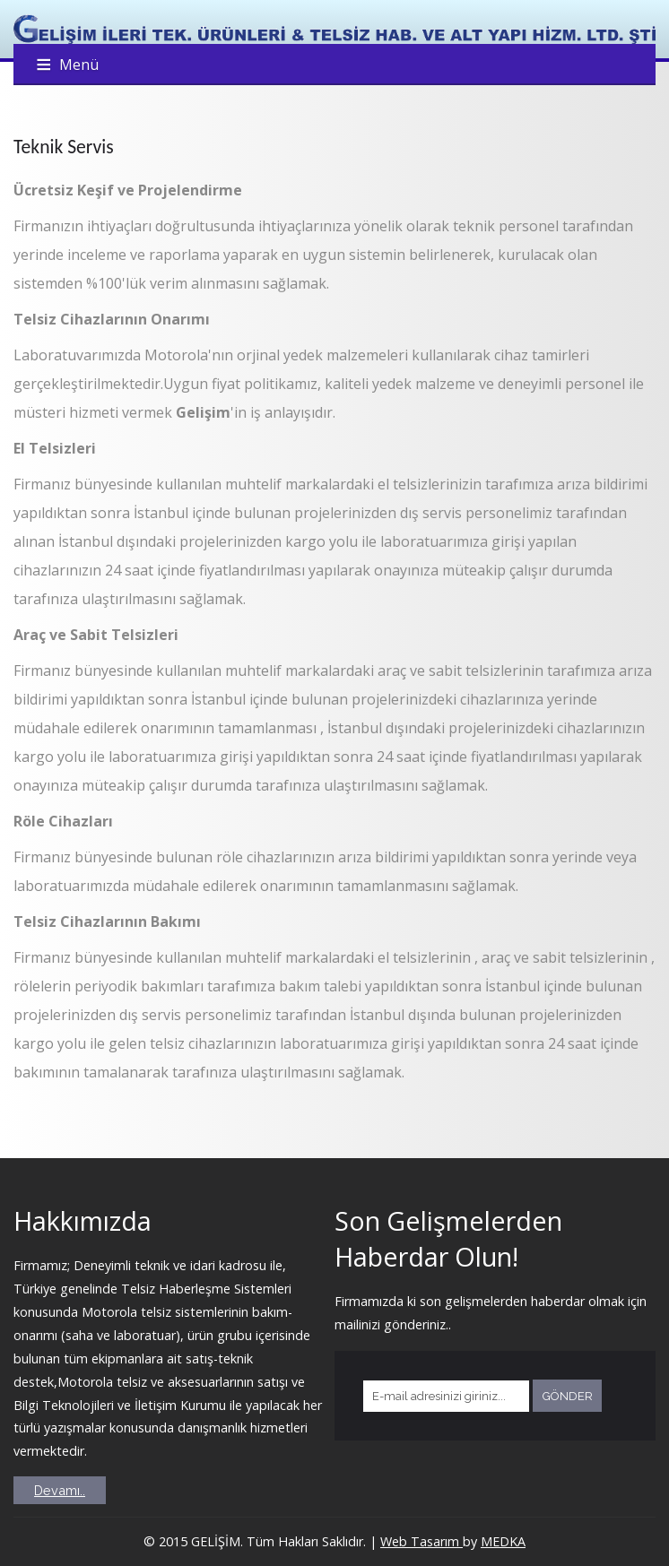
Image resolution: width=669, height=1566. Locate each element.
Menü (79, 64)
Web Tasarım (421, 1541)
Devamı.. (59, 1490)
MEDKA (503, 1541)
